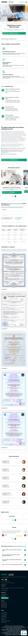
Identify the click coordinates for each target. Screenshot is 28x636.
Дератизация (4, 604)
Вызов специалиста (14, 33)
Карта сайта (4, 622)
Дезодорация (4, 605)
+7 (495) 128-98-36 (4, 594)
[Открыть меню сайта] (26, 2)
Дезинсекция (12, 516)
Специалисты (4, 615)
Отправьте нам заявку (9, 90)
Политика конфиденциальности (5, 581)
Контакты (3, 619)
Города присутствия (5, 620)
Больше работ (12, 192)
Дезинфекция (4, 602)
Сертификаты (4, 616)
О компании (3, 612)
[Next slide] (15, 196)
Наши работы (4, 613)
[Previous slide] (13, 196)
